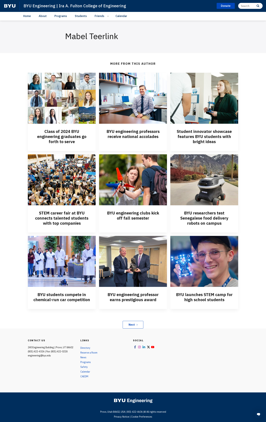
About (43, 16)
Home (27, 16)
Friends (99, 16)
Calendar (121, 16)
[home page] (10, 6)
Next (133, 324)
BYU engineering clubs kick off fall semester (133, 215)
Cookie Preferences (141, 416)
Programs (60, 16)
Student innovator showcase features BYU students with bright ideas (204, 136)
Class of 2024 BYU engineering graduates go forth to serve (61, 136)
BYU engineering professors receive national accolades (133, 134)
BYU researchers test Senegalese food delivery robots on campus (204, 218)
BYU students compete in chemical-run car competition (61, 297)
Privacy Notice (121, 416)
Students (81, 16)
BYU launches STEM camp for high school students (204, 297)
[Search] (250, 6)
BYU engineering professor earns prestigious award (133, 297)
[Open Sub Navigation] (108, 16)
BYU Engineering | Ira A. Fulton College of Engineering (75, 5)
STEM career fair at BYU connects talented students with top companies (61, 218)
